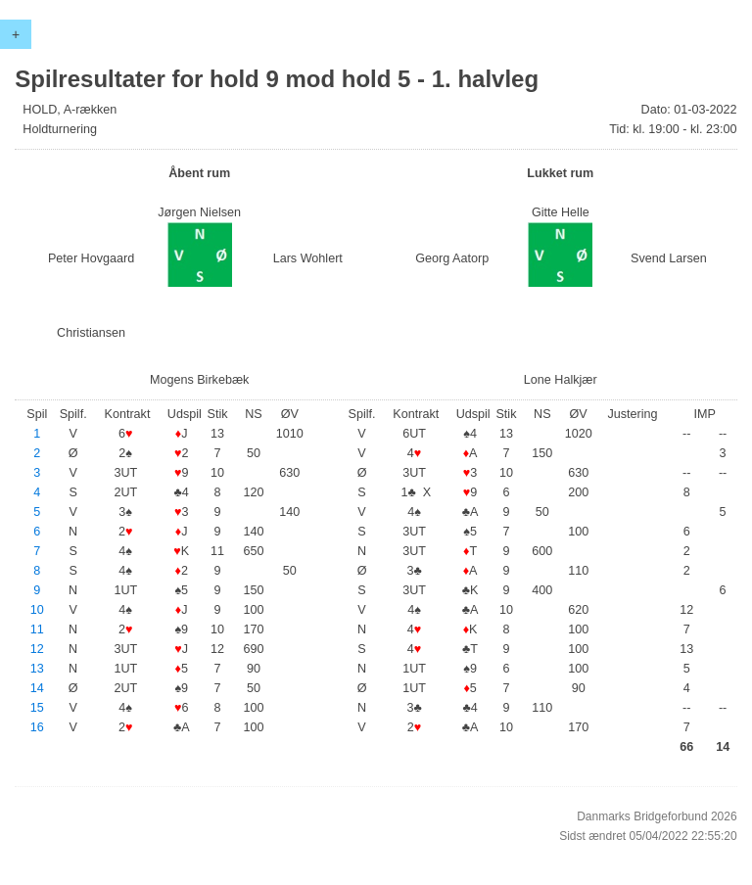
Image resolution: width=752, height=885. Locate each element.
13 (37, 668)
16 (37, 727)
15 (37, 708)
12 (37, 649)
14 (37, 688)
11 (37, 629)
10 (37, 610)
